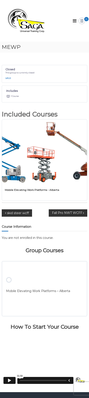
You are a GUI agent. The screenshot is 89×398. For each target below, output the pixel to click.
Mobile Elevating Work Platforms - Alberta (32, 190)
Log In (8, 78)
